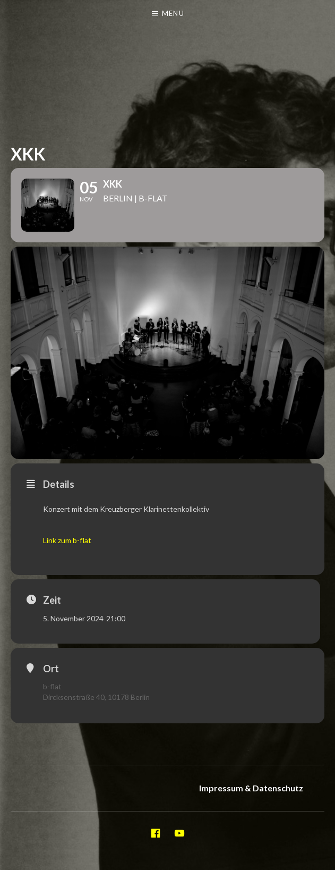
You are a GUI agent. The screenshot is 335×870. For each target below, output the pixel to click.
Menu (173, 13)
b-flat (52, 686)
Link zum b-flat (67, 540)
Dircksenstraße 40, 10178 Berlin (96, 697)
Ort (51, 668)
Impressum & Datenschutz (251, 788)
